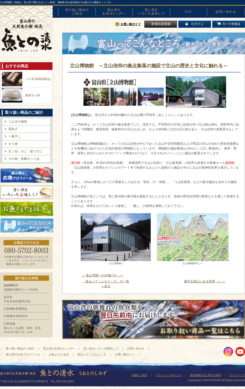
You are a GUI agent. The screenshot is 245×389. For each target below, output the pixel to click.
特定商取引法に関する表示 (205, 375)
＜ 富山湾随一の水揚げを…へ (102, 275)
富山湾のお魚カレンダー (114, 12)
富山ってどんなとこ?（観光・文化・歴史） (26, 225)
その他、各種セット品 (23, 158)
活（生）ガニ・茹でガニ (25, 151)
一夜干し (14, 136)
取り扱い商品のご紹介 (76, 12)
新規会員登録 (160, 24)
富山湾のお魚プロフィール (26, 174)
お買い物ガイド (131, 24)
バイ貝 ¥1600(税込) (38, 79)
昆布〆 (13, 129)
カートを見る (228, 24)
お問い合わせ (225, 12)
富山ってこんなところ (92, 354)
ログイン (194, 24)
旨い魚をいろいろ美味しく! (151, 12)
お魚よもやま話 (26, 209)
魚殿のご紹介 (140, 375)
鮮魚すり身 (33, 95)
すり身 (13, 144)
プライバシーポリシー (169, 375)
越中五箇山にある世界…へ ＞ (204, 281)
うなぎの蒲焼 (17, 121)
